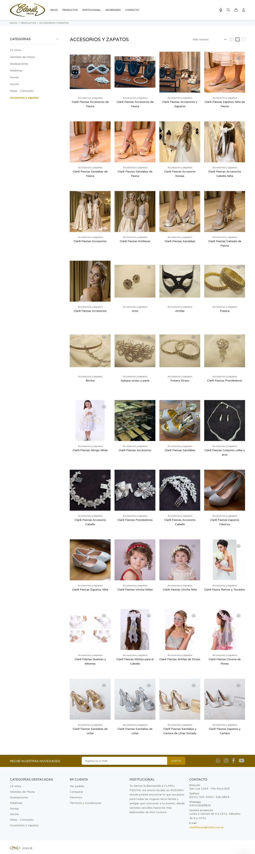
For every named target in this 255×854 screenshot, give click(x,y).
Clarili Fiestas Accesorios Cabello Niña (224, 174)
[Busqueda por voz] (221, 10)
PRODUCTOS (28, 23)
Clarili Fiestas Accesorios (90, 241)
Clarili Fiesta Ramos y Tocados (224, 589)
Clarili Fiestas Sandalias (180, 241)
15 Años (15, 50)
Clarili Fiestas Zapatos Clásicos (224, 522)
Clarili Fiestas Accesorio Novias (180, 174)
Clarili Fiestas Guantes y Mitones (90, 661)
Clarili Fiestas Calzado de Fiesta (224, 243)
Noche (14, 84)
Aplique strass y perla (135, 380)
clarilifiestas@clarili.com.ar (206, 827)
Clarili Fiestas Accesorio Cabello (90, 522)
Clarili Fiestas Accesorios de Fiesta (90, 104)
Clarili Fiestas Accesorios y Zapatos (179, 104)
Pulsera (225, 311)
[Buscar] (228, 10)
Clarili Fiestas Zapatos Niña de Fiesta (225, 104)
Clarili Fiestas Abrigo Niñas (90, 450)
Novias (14, 77)
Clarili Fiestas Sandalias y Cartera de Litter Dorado (179, 731)
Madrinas (16, 70)
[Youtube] (241, 761)
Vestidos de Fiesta (22, 57)
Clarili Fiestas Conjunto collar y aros (224, 452)
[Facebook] (233, 761)
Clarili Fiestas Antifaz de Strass (179, 659)
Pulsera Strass (179, 380)
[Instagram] (226, 761)
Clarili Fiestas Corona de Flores (225, 661)
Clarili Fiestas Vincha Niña (180, 589)
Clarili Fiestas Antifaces (135, 241)
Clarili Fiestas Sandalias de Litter (90, 731)
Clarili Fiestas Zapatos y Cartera (224, 731)
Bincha (90, 380)
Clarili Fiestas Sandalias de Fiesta (90, 174)
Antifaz (179, 311)
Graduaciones (19, 63)
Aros (135, 311)
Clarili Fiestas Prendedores (224, 380)
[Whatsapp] (218, 761)
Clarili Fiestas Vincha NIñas (135, 589)
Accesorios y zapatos (54, 23)
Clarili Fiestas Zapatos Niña (90, 589)
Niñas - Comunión (22, 91)
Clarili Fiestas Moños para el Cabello (135, 661)
